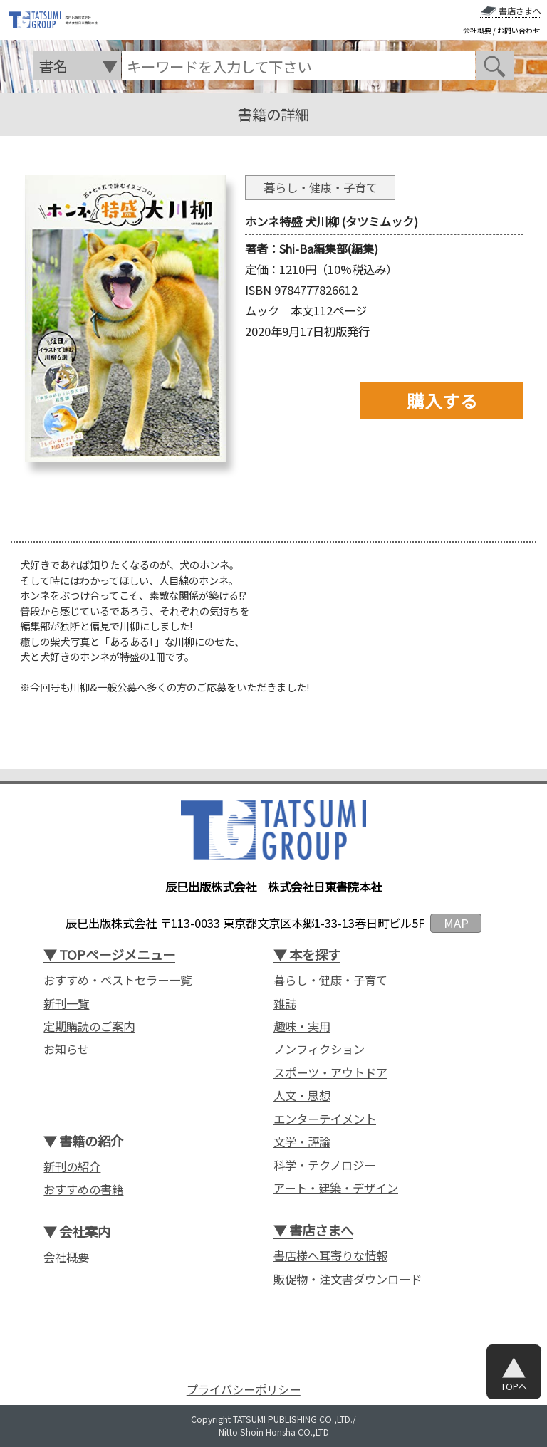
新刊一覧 (66, 1003)
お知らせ (66, 1049)
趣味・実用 (302, 1026)
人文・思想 (302, 1095)
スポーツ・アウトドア (330, 1072)
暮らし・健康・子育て (330, 980)
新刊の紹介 (71, 1166)
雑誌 (285, 1003)
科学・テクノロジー (324, 1165)
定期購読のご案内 (89, 1026)
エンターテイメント (325, 1119)
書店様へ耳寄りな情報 (330, 1255)
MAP (456, 922)
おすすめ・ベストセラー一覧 (117, 980)
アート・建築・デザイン (336, 1188)
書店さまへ (520, 11)
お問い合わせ (518, 30)
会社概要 (477, 30)
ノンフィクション (319, 1049)
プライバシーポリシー (244, 1389)
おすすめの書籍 (83, 1189)
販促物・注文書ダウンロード (348, 1279)
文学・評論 (302, 1141)
